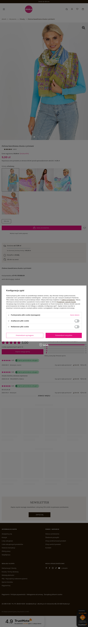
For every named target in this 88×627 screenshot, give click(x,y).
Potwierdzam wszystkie (63, 335)
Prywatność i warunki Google (66, 302)
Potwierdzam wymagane (25, 335)
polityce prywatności (68, 300)
